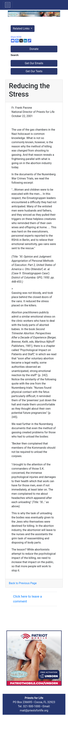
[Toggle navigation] (8, 4)
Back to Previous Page (23, 583)
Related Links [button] (21, 28)
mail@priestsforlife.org (34, 710)
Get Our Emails (34, 63)
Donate (34, 49)
